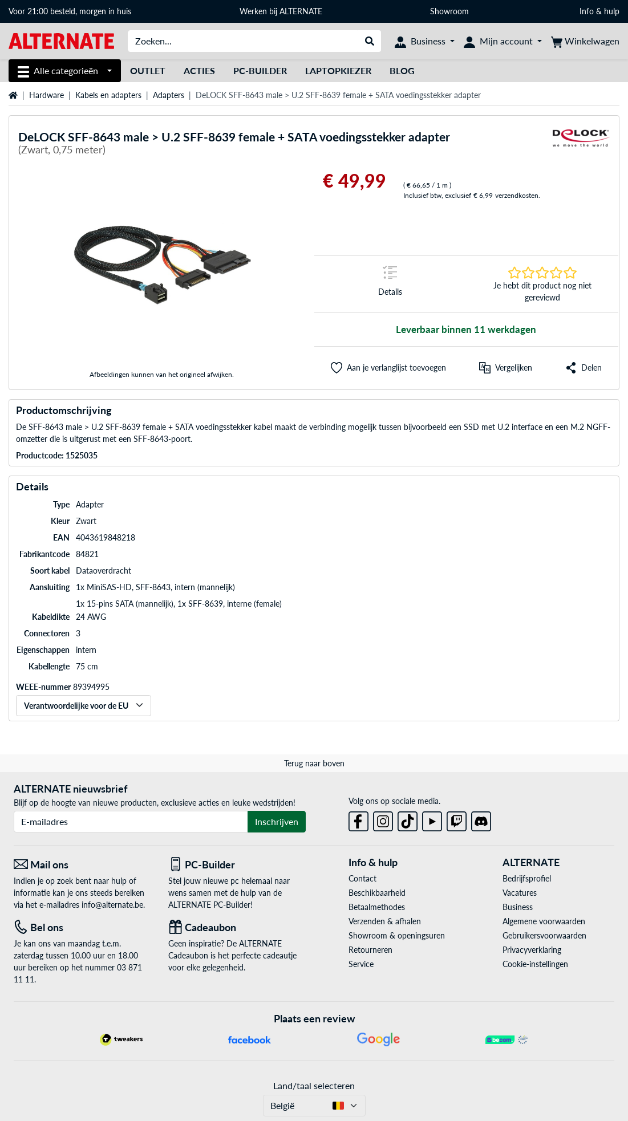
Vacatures (520, 892)
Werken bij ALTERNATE (281, 11)
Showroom (450, 11)
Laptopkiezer (338, 70)
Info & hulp (599, 11)
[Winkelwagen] (585, 41)
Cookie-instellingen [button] (535, 964)
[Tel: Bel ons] (82, 927)
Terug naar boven (314, 763)
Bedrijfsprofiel (527, 878)
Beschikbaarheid (377, 892)
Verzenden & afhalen (385, 921)
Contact (362, 878)
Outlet (147, 70)
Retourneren (370, 950)
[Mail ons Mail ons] (82, 864)
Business (518, 907)
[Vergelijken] (505, 368)
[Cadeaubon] (237, 927)
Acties (199, 70)
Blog (402, 70)
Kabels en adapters (108, 95)
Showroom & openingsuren (397, 935)
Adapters (168, 95)
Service (361, 964)
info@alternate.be (112, 904)
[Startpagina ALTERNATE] (61, 40)
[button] (388, 368)
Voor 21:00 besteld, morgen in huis (70, 11)
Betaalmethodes (377, 907)
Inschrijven (276, 821)
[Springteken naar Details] (390, 284)
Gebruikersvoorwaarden (544, 935)
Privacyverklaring (532, 950)
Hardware (46, 95)
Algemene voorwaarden (544, 921)
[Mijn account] (503, 41)
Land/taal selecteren (314, 1085)
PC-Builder (260, 70)
